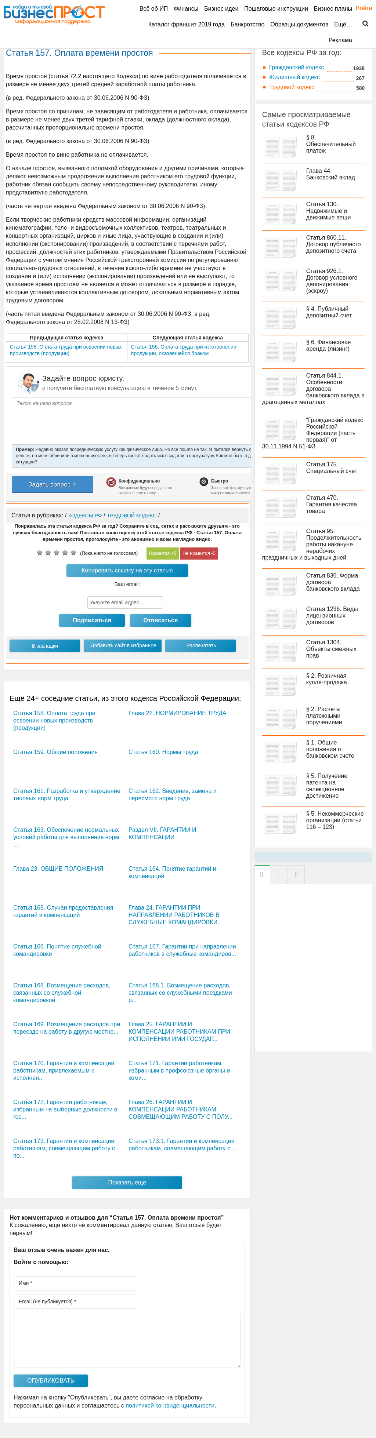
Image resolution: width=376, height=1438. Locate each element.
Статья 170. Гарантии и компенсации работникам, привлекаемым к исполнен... (63, 1070)
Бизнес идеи (221, 9)
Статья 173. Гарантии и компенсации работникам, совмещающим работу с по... (64, 1148)
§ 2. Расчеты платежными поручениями (324, 715)
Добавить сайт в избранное (123, 645)
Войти (360, 8)
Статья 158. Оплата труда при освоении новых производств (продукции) (54, 720)
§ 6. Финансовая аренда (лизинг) (328, 345)
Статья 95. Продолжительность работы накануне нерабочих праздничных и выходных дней (311, 544)
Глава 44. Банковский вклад (330, 174)
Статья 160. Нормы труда (163, 752)
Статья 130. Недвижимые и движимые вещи (328, 211)
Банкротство (247, 24)
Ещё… (343, 24)
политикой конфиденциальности (170, 1405)
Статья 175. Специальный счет (331, 467)
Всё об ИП (154, 9)
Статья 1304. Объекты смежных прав (331, 649)
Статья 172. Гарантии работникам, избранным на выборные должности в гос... (65, 1109)
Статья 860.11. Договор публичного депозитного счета (333, 244)
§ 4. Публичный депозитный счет (329, 312)
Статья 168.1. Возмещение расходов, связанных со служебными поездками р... (180, 992)
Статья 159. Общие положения (55, 752)
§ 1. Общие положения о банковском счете (330, 749)
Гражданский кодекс (296, 67)
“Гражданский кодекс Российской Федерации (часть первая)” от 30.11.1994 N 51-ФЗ (312, 433)
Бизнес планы (333, 9)
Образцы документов (299, 24)
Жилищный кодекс (294, 77)
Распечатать (201, 645)
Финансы (186, 9)
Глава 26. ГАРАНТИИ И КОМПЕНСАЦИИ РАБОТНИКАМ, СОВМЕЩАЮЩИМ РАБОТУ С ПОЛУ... (181, 1109)
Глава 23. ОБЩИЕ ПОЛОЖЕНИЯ (58, 869)
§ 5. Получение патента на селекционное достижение (326, 786)
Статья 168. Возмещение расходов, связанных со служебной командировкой (62, 992)
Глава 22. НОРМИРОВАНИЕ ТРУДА (177, 713)
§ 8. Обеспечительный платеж (331, 144)
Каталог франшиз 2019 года (186, 24)
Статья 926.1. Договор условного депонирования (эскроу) (332, 281)
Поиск (361, 24)
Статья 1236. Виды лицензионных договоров (332, 615)
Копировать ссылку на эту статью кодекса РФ (127, 572)
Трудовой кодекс (291, 87)
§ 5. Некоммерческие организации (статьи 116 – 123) (335, 820)
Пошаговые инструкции (276, 9)
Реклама (340, 40)
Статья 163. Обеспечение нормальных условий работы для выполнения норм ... (66, 837)
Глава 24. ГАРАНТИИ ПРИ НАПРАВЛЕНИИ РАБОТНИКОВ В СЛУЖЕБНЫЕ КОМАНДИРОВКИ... (176, 914)
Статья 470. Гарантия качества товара (331, 504)
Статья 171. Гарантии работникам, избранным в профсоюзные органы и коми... (179, 1070)
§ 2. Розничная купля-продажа (326, 679)
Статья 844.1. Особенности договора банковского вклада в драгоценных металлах (313, 388)
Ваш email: (127, 584)
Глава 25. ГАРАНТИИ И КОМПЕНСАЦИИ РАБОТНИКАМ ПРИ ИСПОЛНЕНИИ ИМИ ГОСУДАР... (179, 1031)
